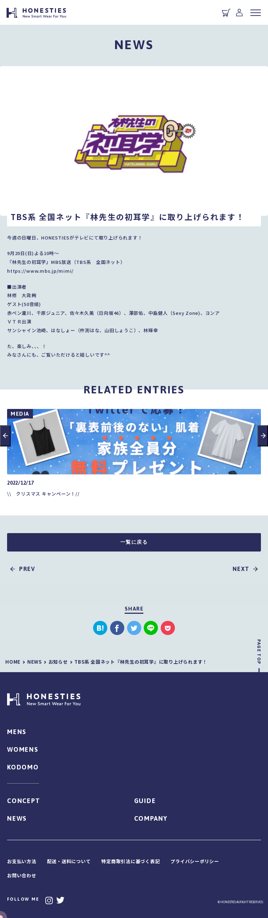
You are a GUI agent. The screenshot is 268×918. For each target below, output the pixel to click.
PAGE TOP (259, 651)
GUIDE (145, 800)
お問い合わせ (21, 875)
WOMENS (23, 749)
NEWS (17, 818)
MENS (17, 731)
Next (262, 435)
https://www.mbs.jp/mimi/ (40, 270)
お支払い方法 (21, 861)
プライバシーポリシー (194, 861)
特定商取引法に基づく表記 (130, 861)
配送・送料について (69, 861)
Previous (5, 435)
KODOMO (23, 767)
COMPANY (151, 818)
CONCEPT (23, 800)
